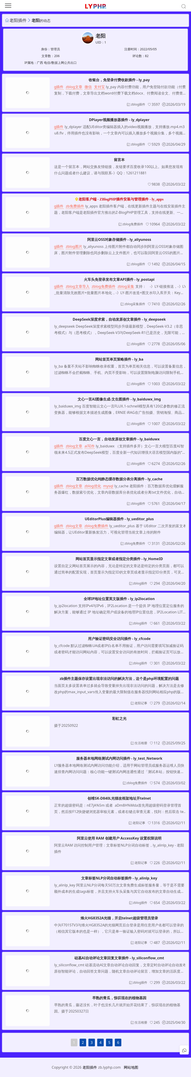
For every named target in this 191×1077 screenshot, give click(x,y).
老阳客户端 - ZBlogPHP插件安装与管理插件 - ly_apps (120, 199)
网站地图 (131, 1067)
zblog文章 (74, 86)
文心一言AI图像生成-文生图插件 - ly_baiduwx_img (119, 399)
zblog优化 (93, 485)
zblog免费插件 (132, 224)
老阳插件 (18, 20)
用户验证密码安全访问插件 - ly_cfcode (119, 638)
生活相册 (141, 743)
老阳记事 (141, 703)
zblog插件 (55, 86)
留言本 (119, 159)
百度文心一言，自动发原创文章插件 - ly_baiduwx (119, 439)
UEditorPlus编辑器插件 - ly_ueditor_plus (119, 518)
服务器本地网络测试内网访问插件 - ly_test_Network (119, 758)
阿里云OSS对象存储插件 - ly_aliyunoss (119, 239)
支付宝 (99, 86)
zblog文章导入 (78, 286)
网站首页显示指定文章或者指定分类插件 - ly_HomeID (119, 558)
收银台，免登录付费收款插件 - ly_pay (119, 79)
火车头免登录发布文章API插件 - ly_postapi (119, 279)
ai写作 (90, 446)
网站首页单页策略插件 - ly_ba (119, 359)
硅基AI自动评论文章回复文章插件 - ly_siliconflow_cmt (119, 957)
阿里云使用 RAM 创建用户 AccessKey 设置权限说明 (119, 838)
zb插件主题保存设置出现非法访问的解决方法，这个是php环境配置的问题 (119, 678)
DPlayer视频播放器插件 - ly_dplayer (119, 119)
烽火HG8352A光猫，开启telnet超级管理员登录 (119, 918)
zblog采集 (126, 286)
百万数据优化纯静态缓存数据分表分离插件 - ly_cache (119, 478)
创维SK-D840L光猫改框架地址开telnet (119, 798)
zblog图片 (74, 246)
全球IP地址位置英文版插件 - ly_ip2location (119, 598)
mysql (108, 485)
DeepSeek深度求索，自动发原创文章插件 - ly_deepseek (119, 319)
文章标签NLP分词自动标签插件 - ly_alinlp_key (119, 878)
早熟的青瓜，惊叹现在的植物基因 (119, 997)
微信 (88, 86)
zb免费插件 (75, 206)
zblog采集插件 (134, 304)
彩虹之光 (119, 718)
